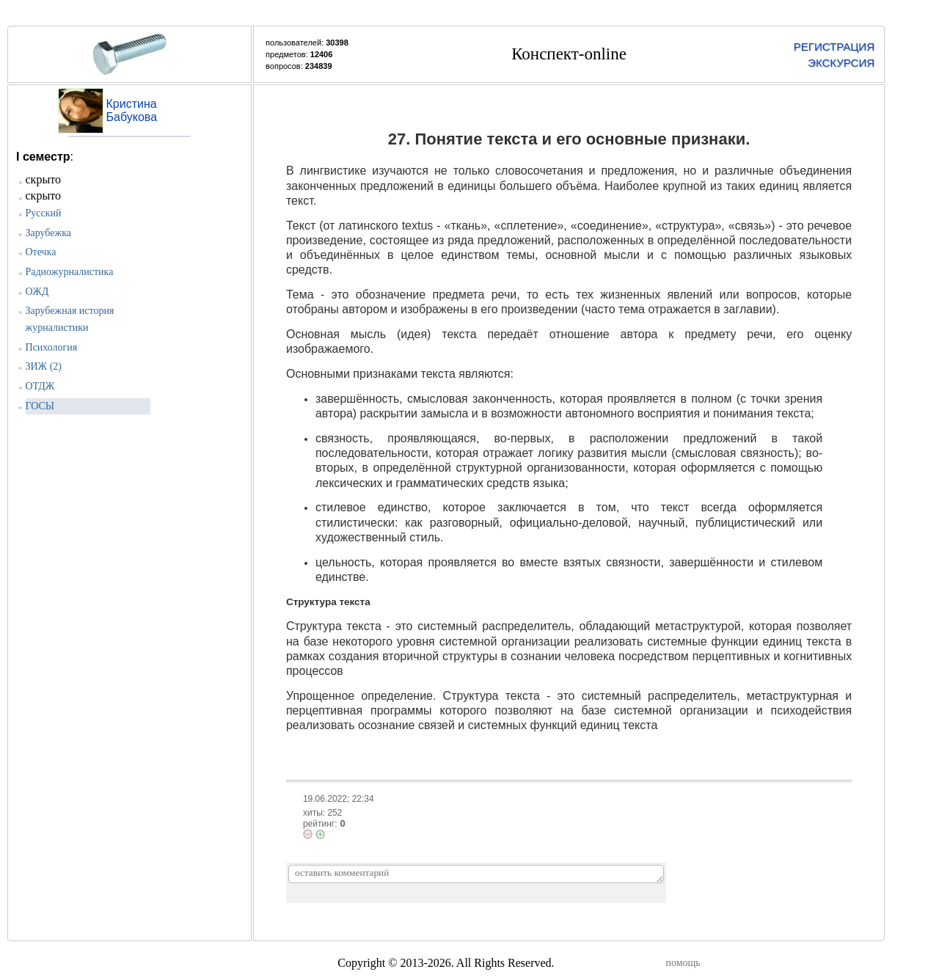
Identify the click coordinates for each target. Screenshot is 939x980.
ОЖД (37, 291)
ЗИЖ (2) (44, 366)
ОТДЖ (40, 386)
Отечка (41, 251)
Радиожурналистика (70, 271)
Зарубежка (49, 232)
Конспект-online (568, 54)
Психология (52, 347)
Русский (44, 213)
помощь (683, 962)
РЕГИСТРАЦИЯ (834, 46)
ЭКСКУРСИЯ (841, 62)
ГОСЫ (40, 406)
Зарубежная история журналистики (70, 319)
